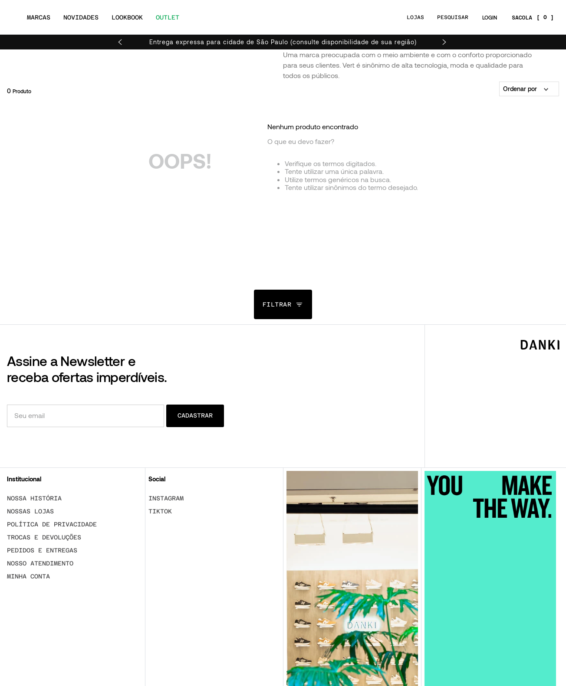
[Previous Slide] (119, 42)
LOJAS (415, 17)
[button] (283, 304)
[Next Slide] (444, 42)
